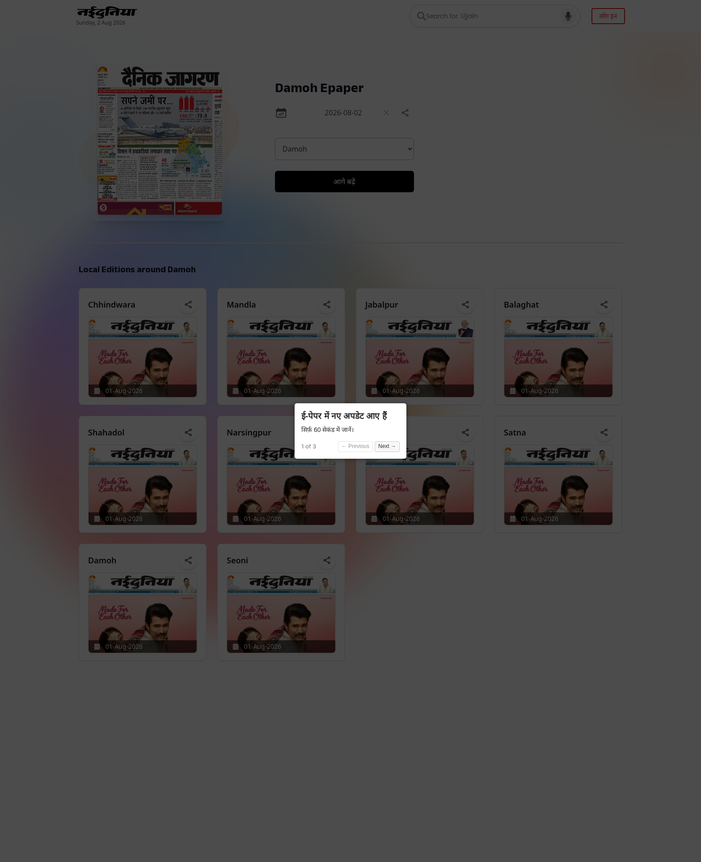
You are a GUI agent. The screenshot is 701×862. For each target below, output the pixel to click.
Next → (387, 446)
